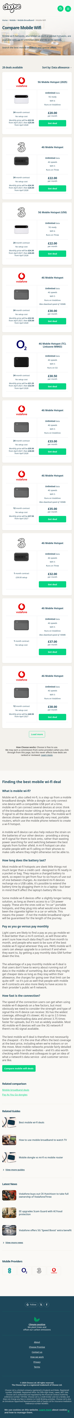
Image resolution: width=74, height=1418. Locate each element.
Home (5, 20)
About (37, 1342)
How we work (37, 1357)
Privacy (37, 1362)
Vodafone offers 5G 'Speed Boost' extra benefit (45, 1230)
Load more (37, 734)
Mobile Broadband (26, 20)
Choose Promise (37, 1347)
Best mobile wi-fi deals (31, 1122)
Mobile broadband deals (15, 1090)
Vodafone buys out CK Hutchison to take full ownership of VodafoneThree (44, 1195)
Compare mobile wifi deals (19, 1068)
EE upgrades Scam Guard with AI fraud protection (40, 1213)
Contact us (37, 1352)
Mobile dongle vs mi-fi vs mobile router (41, 1157)
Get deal (52, 123)
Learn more (46, 755)
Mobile (13, 20)
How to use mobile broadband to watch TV (43, 1140)
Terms (37, 1367)
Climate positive (37, 1324)
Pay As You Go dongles (14, 1094)
